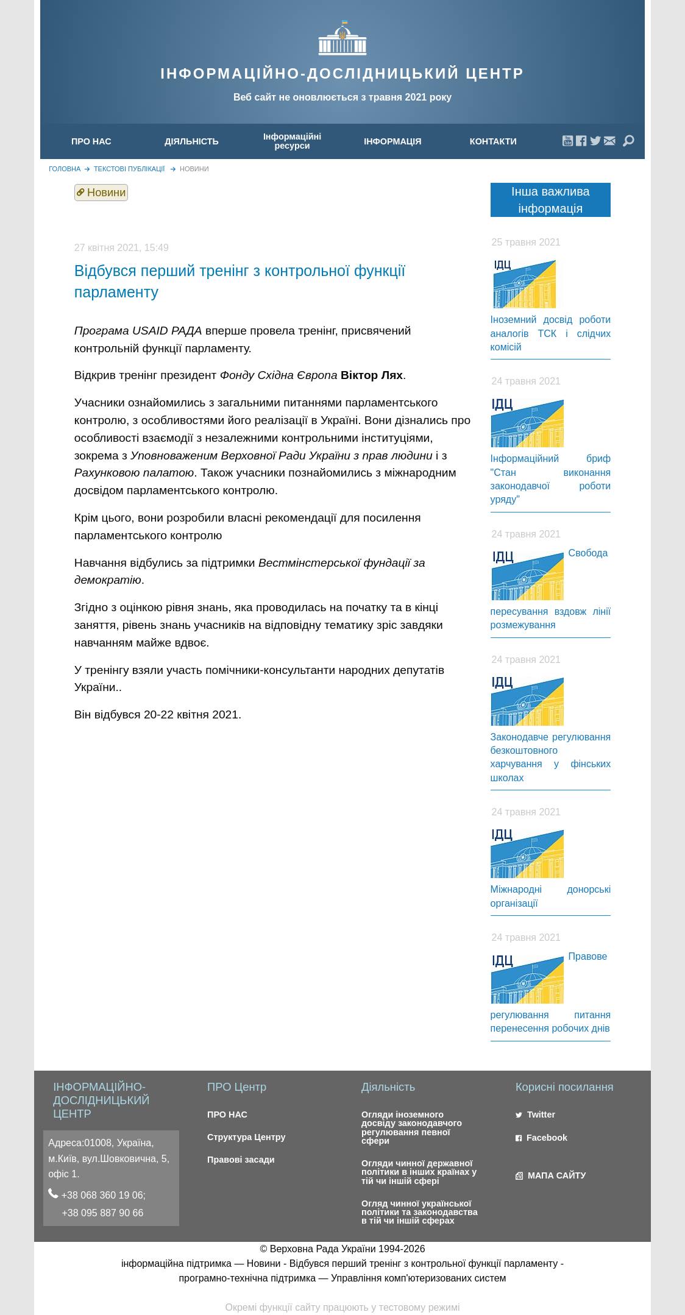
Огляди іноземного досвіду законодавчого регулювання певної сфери (411, 1128)
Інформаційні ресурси (292, 141)
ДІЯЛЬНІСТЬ (192, 141)
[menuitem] (91, 141)
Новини (194, 168)
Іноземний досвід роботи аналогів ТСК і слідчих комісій (551, 333)
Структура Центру (246, 1137)
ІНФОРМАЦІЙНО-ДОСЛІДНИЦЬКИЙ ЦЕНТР (342, 73)
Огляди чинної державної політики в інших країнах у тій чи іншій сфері (419, 1172)
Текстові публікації (129, 168)
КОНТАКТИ (493, 141)
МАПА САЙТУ (551, 1175)
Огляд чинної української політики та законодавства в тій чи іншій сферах (419, 1212)
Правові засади (241, 1159)
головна (64, 168)
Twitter (535, 1114)
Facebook (541, 1138)
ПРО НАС (91, 141)
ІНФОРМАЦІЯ (393, 141)
